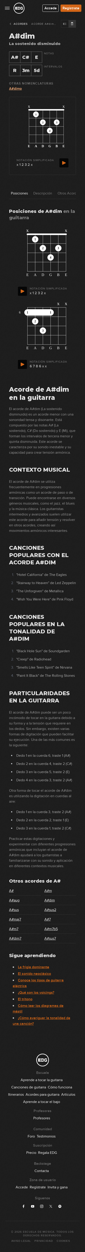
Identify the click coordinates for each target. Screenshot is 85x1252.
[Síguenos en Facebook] (23, 1206)
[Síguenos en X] (50, 1206)
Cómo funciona (60, 1087)
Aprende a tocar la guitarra (42, 1080)
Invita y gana (58, 1187)
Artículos (68, 1094)
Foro (31, 1136)
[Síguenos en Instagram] (41, 1206)
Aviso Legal (21, 1241)
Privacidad (43, 1241)
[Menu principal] (7, 8)
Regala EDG (47, 1152)
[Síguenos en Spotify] (59, 1206)
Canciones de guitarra (28, 1087)
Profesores (41, 1118)
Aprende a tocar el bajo (41, 1102)
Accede (50, 8)
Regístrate (71, 8)
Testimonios (46, 1136)
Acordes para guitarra (42, 1094)
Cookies (63, 1241)
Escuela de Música (38, 1232)
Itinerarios (16, 1094)
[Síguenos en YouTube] (32, 1206)
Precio (31, 1152)
